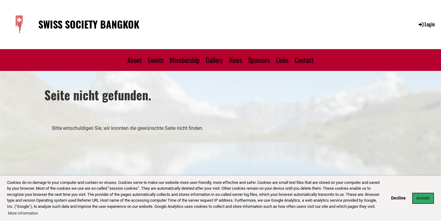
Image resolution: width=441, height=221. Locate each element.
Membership (185, 60)
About (134, 60)
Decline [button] (398, 198)
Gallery (214, 60)
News (235, 60)
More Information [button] (23, 213)
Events (156, 60)
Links (282, 60)
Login (426, 24)
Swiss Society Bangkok (88, 24)
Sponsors (259, 60)
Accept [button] (423, 198)
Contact (304, 60)
